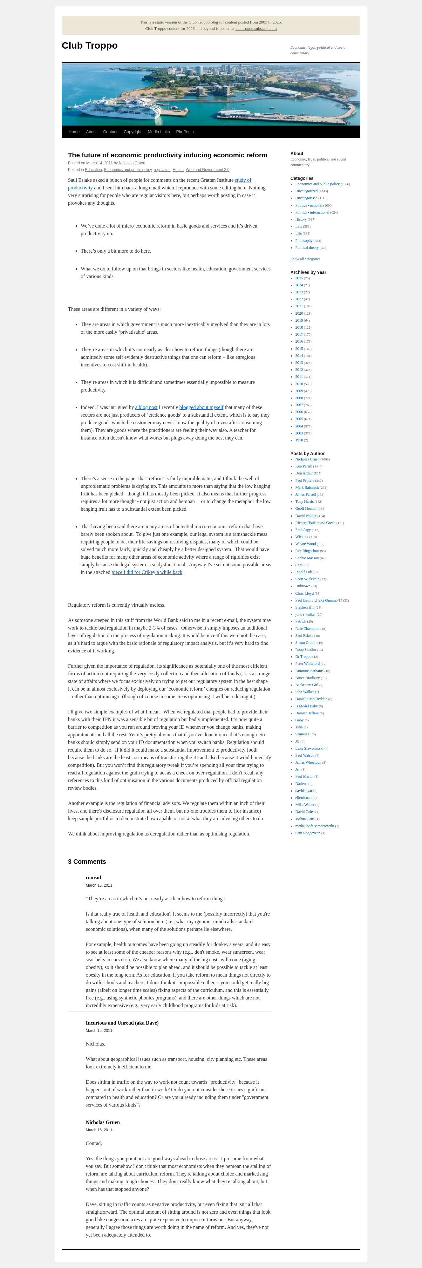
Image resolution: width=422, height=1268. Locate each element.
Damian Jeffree (307, 713)
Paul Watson (305, 755)
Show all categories (305, 259)
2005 (299, 419)
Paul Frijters (305, 480)
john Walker (305, 692)
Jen (298, 769)
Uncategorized (307, 191)
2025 (299, 278)
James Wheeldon (308, 762)
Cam (299, 565)
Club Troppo (90, 45)
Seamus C (303, 734)
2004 (299, 426)
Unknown (303, 586)
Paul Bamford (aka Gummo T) (319, 600)
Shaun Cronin (306, 642)
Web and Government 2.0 (207, 169)
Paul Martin (305, 776)
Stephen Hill (305, 607)
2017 (299, 334)
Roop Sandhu (306, 649)
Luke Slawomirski (309, 748)
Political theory (307, 247)
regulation (162, 169)
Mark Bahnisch (307, 487)
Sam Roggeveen (308, 833)
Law (299, 226)
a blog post (146, 407)
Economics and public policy (128, 169)
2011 (299, 376)
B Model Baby (307, 706)
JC (298, 741)
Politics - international (313, 212)
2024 (299, 285)
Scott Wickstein (308, 579)
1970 (299, 440)
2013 (299, 362)
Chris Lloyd (305, 593)
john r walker (306, 614)
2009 (299, 391)
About (91, 131)
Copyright (132, 131)
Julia (299, 727)
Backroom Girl (307, 685)
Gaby (300, 720)
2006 (299, 412)
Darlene (302, 783)
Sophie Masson (307, 558)
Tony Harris (305, 501)
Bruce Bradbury (308, 678)
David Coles (305, 811)
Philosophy (304, 240)
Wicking (302, 537)
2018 (299, 327)
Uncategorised (306, 198)
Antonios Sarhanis (309, 671)
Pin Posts (185, 131)
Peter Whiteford (308, 663)
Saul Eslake (304, 635)
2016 (299, 341)
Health (178, 169)
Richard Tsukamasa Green (316, 523)
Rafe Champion (308, 628)
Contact (110, 131)
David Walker (306, 516)
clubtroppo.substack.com (256, 28)
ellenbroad (304, 797)
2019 (299, 320)
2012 (299, 369)
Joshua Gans (305, 819)
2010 (299, 384)
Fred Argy (303, 530)
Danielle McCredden (311, 699)
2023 (299, 292)
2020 (299, 313)
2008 (299, 398)
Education (93, 169)
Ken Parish (304, 466)
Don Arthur (304, 473)
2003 (299, 433)
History (301, 219)
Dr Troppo (303, 656)
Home (74, 131)
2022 (299, 299)
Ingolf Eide (304, 572)
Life (299, 233)
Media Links (159, 131)
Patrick (301, 621)
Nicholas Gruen (132, 163)
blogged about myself (202, 407)
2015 (299, 348)
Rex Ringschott (307, 551)
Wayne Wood (306, 544)
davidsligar (304, 790)
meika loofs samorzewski (315, 826)
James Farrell (306, 494)
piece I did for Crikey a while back (147, 572)
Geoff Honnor (306, 508)
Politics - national (309, 205)
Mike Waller (305, 804)
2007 (299, 405)
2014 (299, 355)
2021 (299, 306)
